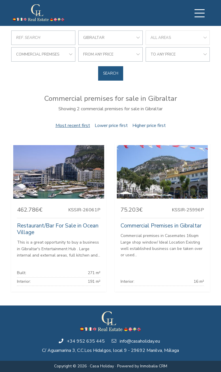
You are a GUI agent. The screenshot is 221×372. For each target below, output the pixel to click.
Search (110, 73)
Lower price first (111, 125)
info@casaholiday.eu (140, 341)
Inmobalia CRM (153, 366)
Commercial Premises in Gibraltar (161, 225)
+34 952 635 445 (86, 341)
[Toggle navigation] (199, 13)
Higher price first (149, 125)
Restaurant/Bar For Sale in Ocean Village (57, 229)
